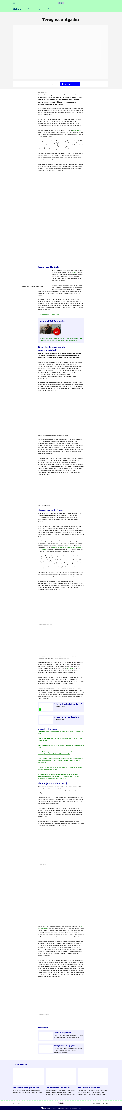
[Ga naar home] (61, 3)
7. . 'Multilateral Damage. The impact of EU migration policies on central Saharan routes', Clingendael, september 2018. (58, 776)
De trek (74, 130)
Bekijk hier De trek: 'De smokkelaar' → (49, 314)
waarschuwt (71, 668)
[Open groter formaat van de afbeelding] (61, 187)
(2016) (78, 130)
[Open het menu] (16, 3)
